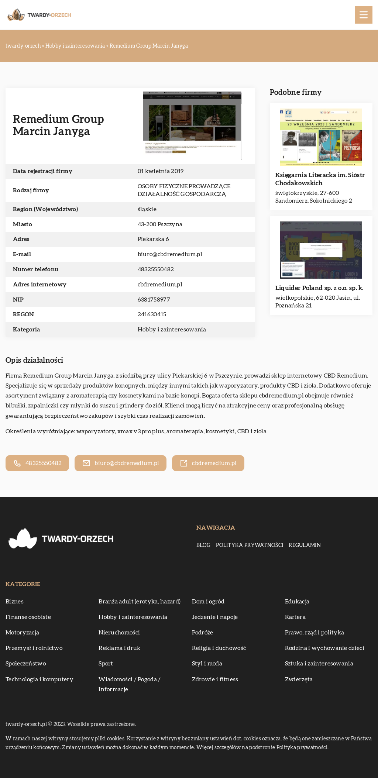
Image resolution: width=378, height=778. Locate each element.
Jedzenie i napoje (215, 617)
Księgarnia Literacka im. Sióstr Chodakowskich (320, 179)
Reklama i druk (119, 648)
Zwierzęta (299, 679)
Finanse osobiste (28, 617)
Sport (106, 664)
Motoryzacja (22, 633)
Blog (203, 545)
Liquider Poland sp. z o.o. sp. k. (319, 288)
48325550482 (156, 269)
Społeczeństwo (26, 664)
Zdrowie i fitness (215, 679)
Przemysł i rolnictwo (34, 648)
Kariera (295, 617)
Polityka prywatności (249, 545)
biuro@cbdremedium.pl (170, 254)
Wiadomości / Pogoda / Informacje (130, 684)
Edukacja (297, 602)
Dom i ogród (208, 602)
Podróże (202, 633)
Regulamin (305, 545)
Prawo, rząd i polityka (314, 633)
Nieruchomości (119, 633)
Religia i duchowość (219, 648)
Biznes (15, 602)
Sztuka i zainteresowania (319, 664)
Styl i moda (207, 664)
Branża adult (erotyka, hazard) (140, 602)
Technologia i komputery (39, 679)
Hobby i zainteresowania (172, 330)
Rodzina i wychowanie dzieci (324, 648)
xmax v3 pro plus (140, 431)
